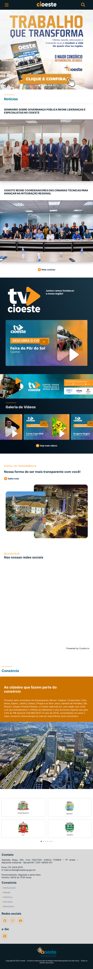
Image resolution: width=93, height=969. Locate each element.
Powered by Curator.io (77, 648)
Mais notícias (46, 269)
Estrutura (7, 901)
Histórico (7, 897)
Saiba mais (11, 478)
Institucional (8, 887)
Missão (6, 892)
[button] (4, 49)
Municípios (8, 906)
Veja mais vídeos (46, 445)
